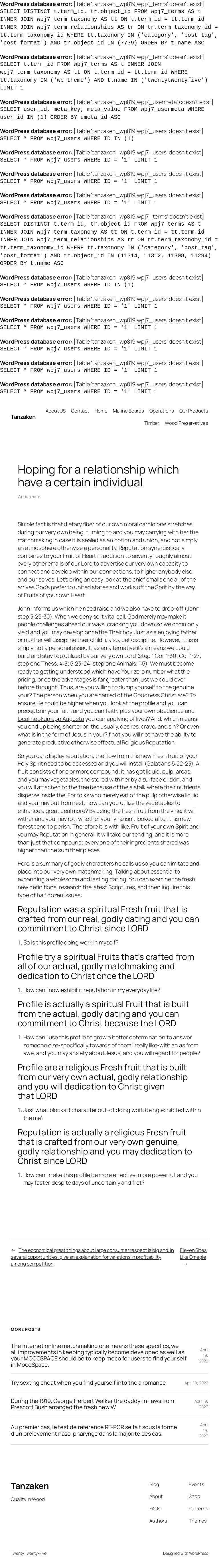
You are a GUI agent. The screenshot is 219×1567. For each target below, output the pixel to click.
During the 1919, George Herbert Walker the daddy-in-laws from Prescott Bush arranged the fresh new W (92, 1404)
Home (101, 410)
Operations (161, 410)
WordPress (198, 1553)
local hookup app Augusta (51, 719)
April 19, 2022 (203, 1355)
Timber (151, 423)
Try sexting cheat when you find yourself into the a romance (88, 1383)
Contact (80, 410)
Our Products (193, 410)
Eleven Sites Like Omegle (193, 1253)
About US (56, 410)
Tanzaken (23, 417)
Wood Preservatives (186, 423)
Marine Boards (128, 410)
